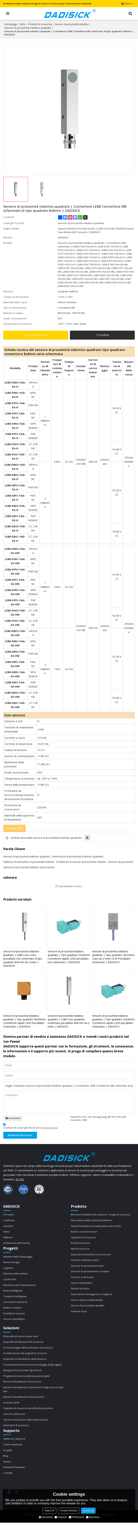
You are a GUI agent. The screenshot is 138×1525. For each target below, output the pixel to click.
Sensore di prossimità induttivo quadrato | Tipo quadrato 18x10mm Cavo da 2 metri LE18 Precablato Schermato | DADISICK (113, 957)
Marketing (92, 1517)
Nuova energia (11, 1262)
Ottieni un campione (14, 1440)
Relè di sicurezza (80, 1249)
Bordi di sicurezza (81, 1243)
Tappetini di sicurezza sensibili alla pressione (28, 1410)
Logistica (8, 1268)
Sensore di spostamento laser (88, 1266)
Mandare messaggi (20, 1135)
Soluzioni (8, 1226)
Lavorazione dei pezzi (15, 1302)
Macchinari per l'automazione (20, 1285)
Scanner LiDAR (11, 1404)
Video (6, 1232)
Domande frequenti (14, 1469)
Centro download (13, 1446)
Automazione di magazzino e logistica (92, 1295)
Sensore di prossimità (120, 862)
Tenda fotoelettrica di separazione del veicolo (97, 1226)
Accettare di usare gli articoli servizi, (30, 1126)
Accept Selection (68, 1510)
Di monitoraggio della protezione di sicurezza (29, 1348)
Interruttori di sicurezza (16, 1427)
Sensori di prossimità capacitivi (88, 1306)
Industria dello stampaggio (18, 1257)
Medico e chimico (13, 1308)
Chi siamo (9, 1214)
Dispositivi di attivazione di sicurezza (24, 1342)
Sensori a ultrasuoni (14, 1415)
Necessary (46, 1517)
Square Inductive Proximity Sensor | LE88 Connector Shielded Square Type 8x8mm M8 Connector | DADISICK (93, 230)
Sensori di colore (80, 1289)
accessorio (13, 1118)
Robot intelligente (13, 1291)
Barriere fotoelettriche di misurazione (24, 1398)
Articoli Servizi (50, 1127)
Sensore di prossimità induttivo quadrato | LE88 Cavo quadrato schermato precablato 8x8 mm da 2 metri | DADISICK (68, 1021)
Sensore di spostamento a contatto (91, 1272)
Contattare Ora (38, 335)
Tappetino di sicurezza (83, 1237)
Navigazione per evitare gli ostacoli (23, 1371)
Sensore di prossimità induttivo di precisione (28, 867)
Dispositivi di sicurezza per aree (21, 1337)
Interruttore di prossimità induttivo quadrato (78, 856)
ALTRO (20, 1179)
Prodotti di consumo (14, 1314)
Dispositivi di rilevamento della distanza (25, 1360)
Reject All (49, 1510)
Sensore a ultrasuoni (83, 1277)
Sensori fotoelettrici (14, 1320)
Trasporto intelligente (15, 1297)
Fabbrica (8, 1237)
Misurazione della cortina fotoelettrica (92, 1220)
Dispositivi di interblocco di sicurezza (91, 1254)
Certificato (9, 1220)
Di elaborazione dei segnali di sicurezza (25, 1354)
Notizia (7, 1463)
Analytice (61, 1517)
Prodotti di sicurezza (40, 24)
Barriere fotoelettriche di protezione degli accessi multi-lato (34, 1390)
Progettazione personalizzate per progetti (27, 1377)
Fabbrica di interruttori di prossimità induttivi (28, 862)
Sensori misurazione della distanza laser (26, 1421)
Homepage (10, 24)
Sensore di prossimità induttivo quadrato (27, 27)
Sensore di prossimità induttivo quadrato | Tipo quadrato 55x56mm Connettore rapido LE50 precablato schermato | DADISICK (113, 1021)
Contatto (8, 1475)
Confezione (10, 1280)
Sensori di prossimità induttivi (72, 24)
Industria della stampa (15, 1274)
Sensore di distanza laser (85, 1260)
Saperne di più (79, 1312)
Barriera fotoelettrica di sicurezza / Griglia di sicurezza (101, 1214)
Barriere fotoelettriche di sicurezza (22, 1383)
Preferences (76, 1517)
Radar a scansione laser (84, 1232)
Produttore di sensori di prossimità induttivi (81, 862)
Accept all (88, 1510)
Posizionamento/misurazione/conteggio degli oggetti (33, 1366)
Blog (5, 1458)
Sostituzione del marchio (17, 1243)
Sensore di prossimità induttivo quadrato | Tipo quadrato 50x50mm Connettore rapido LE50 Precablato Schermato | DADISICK (24, 1021)
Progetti (7, 1452)
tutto (23, 24)
